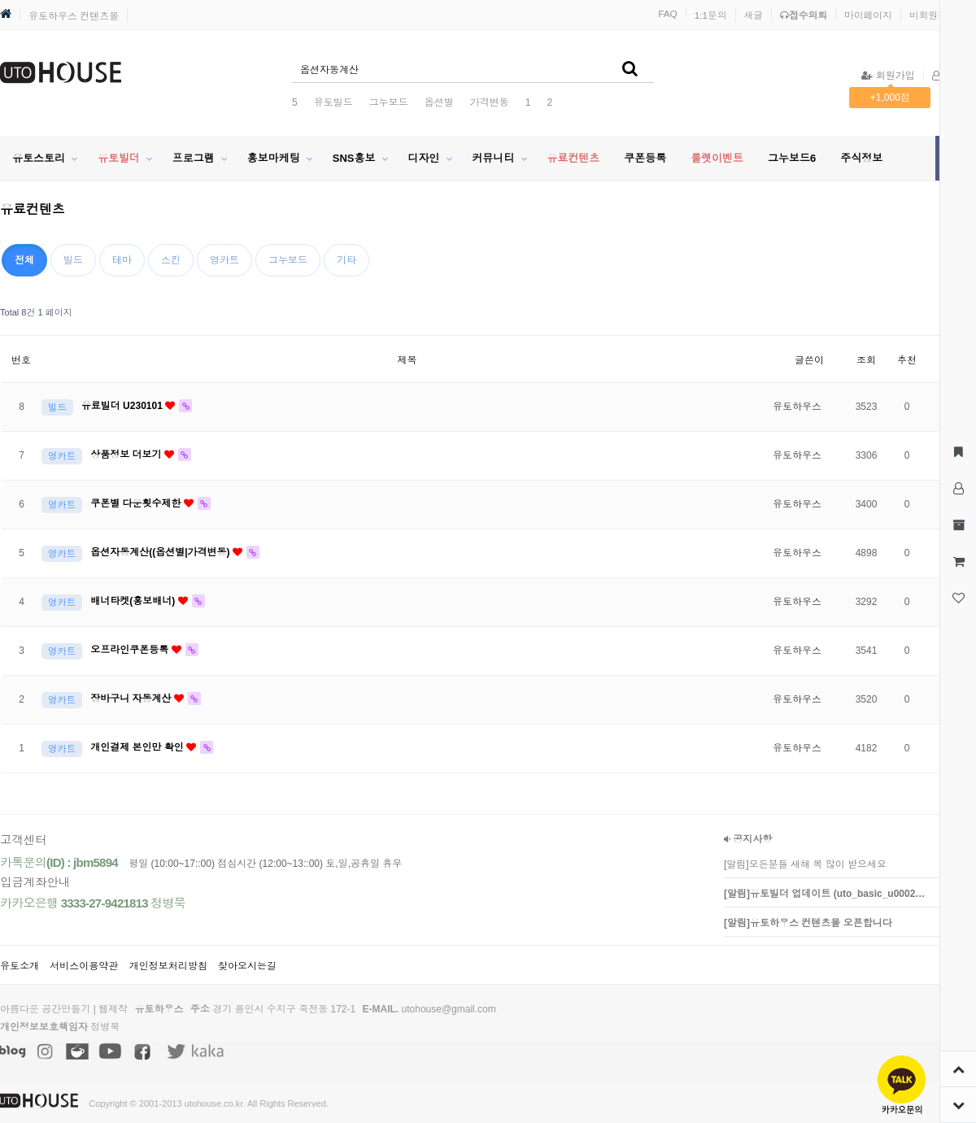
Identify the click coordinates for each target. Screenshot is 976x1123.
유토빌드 (333, 102)
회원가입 (887, 75)
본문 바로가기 (0, 0)
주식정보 (861, 158)
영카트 (224, 260)
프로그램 (193, 158)
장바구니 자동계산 (132, 698)
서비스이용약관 (84, 966)
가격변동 (489, 102)
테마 (122, 260)
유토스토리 (38, 158)
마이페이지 (868, 15)
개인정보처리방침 (168, 966)
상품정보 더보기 (127, 454)
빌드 (73, 260)
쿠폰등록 (645, 158)
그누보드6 (792, 158)
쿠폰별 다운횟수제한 (137, 503)
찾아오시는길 (247, 966)
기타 (346, 260)
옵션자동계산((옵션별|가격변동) (161, 552)
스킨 (171, 260)
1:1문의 (711, 15)
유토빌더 (119, 158)
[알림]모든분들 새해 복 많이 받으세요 (805, 864)
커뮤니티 (493, 158)
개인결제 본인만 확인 (138, 747)
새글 (754, 15)
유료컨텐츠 (573, 158)
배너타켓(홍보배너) (133, 601)
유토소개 (19, 966)
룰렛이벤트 (717, 158)
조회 (866, 360)
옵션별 (439, 102)
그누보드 (388, 102)
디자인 (423, 158)
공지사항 (748, 839)
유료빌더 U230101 (123, 405)
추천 (907, 360)
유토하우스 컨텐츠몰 (73, 16)
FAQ (668, 13)
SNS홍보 (354, 158)
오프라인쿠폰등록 (130, 649)
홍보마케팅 (273, 158)
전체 (24, 260)
